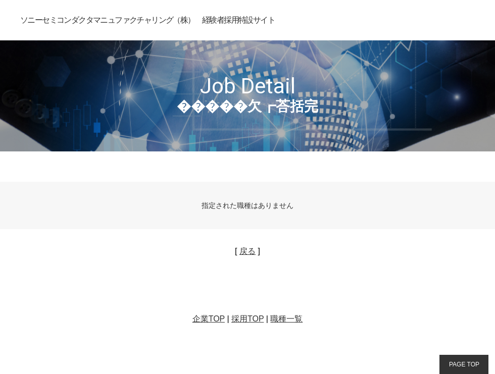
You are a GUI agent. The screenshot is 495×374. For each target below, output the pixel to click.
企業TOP (208, 318)
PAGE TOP (464, 364)
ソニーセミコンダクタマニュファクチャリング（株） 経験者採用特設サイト (147, 20)
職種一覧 (286, 318)
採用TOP (247, 318)
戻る (247, 251)
